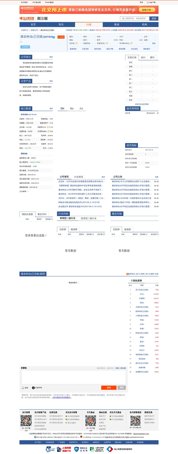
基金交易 (102, 419)
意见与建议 (70, 423)
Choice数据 (49, 2)
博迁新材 (142, 359)
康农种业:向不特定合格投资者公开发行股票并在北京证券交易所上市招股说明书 (132, 206)
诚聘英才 (96, 442)
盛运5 (142, 342)
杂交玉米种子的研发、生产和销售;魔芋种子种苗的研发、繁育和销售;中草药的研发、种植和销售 (35, 91)
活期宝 (101, 423)
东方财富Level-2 (40, 419)
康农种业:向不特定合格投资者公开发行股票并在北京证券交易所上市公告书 (132, 186)
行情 (88, 24)
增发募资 (146, 49)
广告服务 (61, 442)
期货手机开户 (149, 416)
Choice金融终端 (40, 429)
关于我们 (38, 442)
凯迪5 (142, 337)
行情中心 (24, 30)
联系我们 (85, 442)
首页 (33, 24)
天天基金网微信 (116, 419)
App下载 (152, 2)
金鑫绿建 (142, 367)
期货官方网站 (149, 423)
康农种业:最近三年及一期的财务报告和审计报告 (132, 202)
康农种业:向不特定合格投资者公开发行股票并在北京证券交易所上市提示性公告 (132, 190)
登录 (141, 2)
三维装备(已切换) (142, 316)
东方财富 (24, 2)
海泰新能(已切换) (142, 355)
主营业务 (85, 49)
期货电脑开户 (149, 419)
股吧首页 (130, 274)
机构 (144, 24)
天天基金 (91, 412)
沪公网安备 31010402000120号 (92, 437)
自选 (61, 37)
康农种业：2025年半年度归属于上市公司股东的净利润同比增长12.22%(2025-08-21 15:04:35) (81, 194)
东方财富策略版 (40, 423)
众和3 (142, 324)
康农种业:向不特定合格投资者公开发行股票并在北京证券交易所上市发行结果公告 (132, 194)
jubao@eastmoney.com (141, 434)
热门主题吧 (150, 274)
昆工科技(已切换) (142, 290)
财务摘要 (122, 49)
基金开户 (102, 416)
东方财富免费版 (40, 416)
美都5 (142, 329)
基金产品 (102, 426)
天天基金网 (36, 2)
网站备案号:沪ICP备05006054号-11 (67, 437)
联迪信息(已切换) (142, 333)
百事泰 (141, 346)
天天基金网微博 (116, 416)
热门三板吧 (140, 274)
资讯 (61, 24)
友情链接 (140, 442)
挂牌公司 (34, 30)
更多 (154, 43)
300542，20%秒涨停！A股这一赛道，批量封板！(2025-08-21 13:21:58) (81, 198)
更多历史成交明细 (142, 104)
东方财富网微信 (72, 419)
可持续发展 (50, 442)
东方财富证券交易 (56, 423)
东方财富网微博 (72, 416)
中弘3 (142, 294)
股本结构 (97, 49)
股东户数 (110, 49)
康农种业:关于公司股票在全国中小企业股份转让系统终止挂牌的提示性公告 (132, 181)
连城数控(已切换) (142, 372)
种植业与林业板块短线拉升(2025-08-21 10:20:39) (79, 202)
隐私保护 (118, 442)
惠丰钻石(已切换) (142, 363)
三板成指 (68, 30)
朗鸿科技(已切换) (142, 311)
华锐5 (142, 320)
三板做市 (91, 30)
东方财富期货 (135, 412)
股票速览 (73, 49)
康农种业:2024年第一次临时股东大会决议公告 (131, 198)
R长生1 (142, 350)
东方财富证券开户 (56, 416)
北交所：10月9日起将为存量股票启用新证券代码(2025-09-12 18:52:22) (81, 181)
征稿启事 (129, 442)
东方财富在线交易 (56, 419)
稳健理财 (102, 429)
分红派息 (134, 49)
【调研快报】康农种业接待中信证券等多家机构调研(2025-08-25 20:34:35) (81, 186)
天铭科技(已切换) (142, 307)
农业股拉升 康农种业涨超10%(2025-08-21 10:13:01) (80, 206)
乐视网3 (142, 298)
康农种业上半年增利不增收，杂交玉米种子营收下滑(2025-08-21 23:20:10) (81, 190)
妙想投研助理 (39, 426)
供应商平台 (73, 442)
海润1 (142, 303)
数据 (116, 24)
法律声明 (107, 442)
